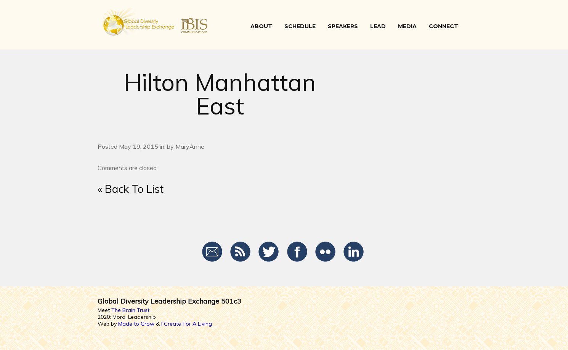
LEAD (378, 26)
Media (407, 26)
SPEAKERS (343, 26)
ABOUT (261, 26)
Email (212, 252)
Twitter (269, 252)
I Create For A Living (186, 323)
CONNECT (443, 26)
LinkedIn (353, 252)
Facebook (297, 252)
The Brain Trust (130, 310)
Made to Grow (136, 323)
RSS (241, 252)
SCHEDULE (300, 26)
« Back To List (131, 189)
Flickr (325, 252)
